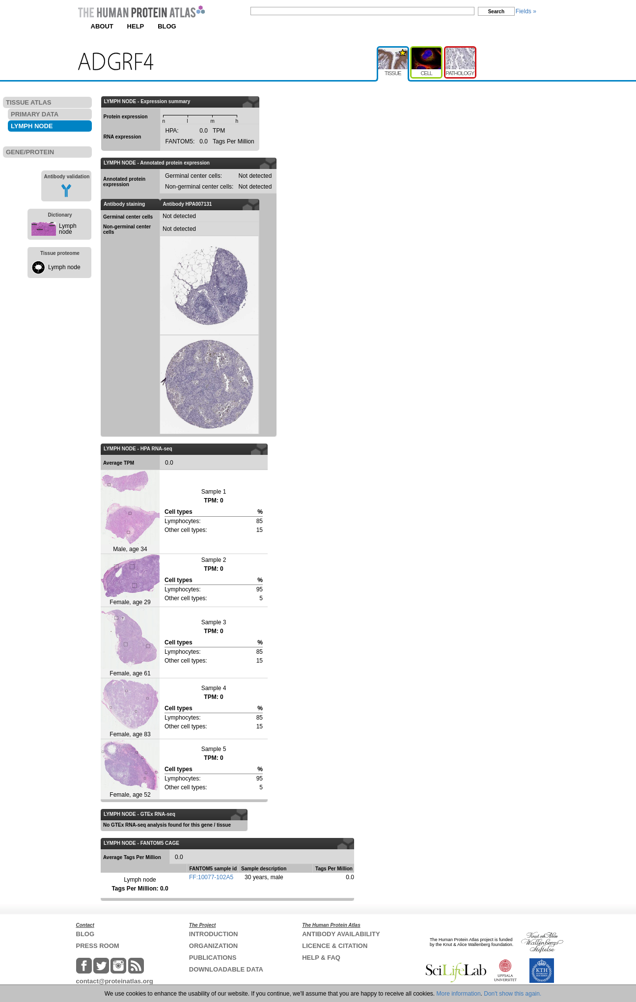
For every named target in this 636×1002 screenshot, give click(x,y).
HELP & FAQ (321, 957)
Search (496, 11)
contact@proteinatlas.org (114, 981)
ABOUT (102, 26)
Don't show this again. (512, 993)
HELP (135, 26)
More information (459, 993)
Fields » (526, 11)
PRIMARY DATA (34, 114)
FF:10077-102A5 (211, 877)
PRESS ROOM (97, 945)
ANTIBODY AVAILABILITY (341, 934)
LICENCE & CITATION (334, 945)
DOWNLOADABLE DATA (226, 969)
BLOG (167, 26)
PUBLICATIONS (213, 957)
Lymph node (68, 229)
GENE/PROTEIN (30, 152)
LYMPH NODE (32, 126)
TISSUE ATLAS (28, 102)
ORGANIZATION (213, 945)
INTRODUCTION (213, 934)
